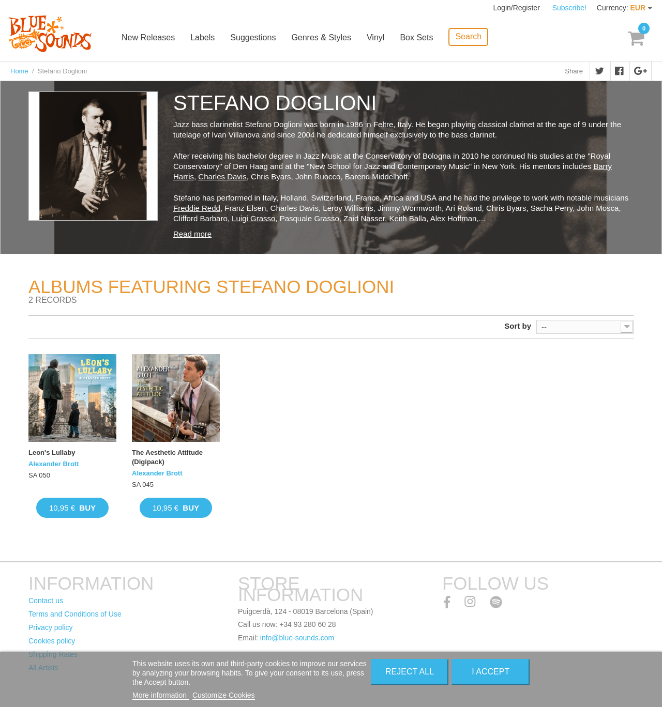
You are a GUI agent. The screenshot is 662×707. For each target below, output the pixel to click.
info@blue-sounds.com (297, 638)
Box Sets (416, 37)
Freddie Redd (196, 208)
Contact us (45, 600)
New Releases (148, 37)
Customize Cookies (223, 695)
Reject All (409, 671)
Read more (192, 233)
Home (19, 71)
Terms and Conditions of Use (75, 614)
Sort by (517, 325)
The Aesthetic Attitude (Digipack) (167, 457)
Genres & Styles (321, 37)
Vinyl (375, 37)
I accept (490, 671)
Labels (202, 37)
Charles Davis (222, 176)
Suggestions (253, 37)
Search (468, 36)
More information (160, 695)
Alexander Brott (53, 464)
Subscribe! (569, 8)
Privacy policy (50, 627)
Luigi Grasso (253, 218)
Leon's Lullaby (52, 452)
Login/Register (517, 8)
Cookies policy (51, 641)
